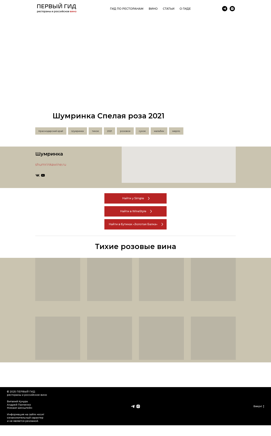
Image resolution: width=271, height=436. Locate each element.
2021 (109, 131)
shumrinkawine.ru (50, 164)
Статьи (168, 8)
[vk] (37, 175)
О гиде (185, 8)
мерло (176, 131)
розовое (125, 131)
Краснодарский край (51, 131)
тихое (95, 131)
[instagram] (232, 8)
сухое (142, 131)
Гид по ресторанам (126, 8)
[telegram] (224, 8)
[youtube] (43, 175)
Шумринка (77, 131)
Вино (153, 8)
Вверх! (258, 406)
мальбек (159, 131)
